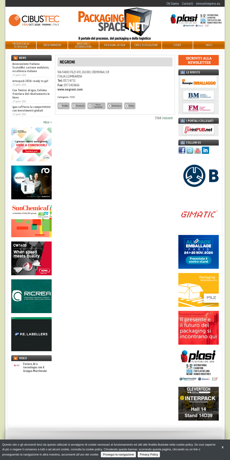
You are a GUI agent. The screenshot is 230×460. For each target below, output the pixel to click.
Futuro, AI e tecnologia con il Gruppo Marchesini (29, 367)
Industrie (167, 118)
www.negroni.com (70, 89)
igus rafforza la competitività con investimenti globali (31, 108)
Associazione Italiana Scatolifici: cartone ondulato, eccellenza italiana (30, 67)
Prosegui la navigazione (118, 454)
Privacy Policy (149, 454)
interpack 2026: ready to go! (30, 81)
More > (47, 122)
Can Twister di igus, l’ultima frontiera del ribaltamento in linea (31, 93)
